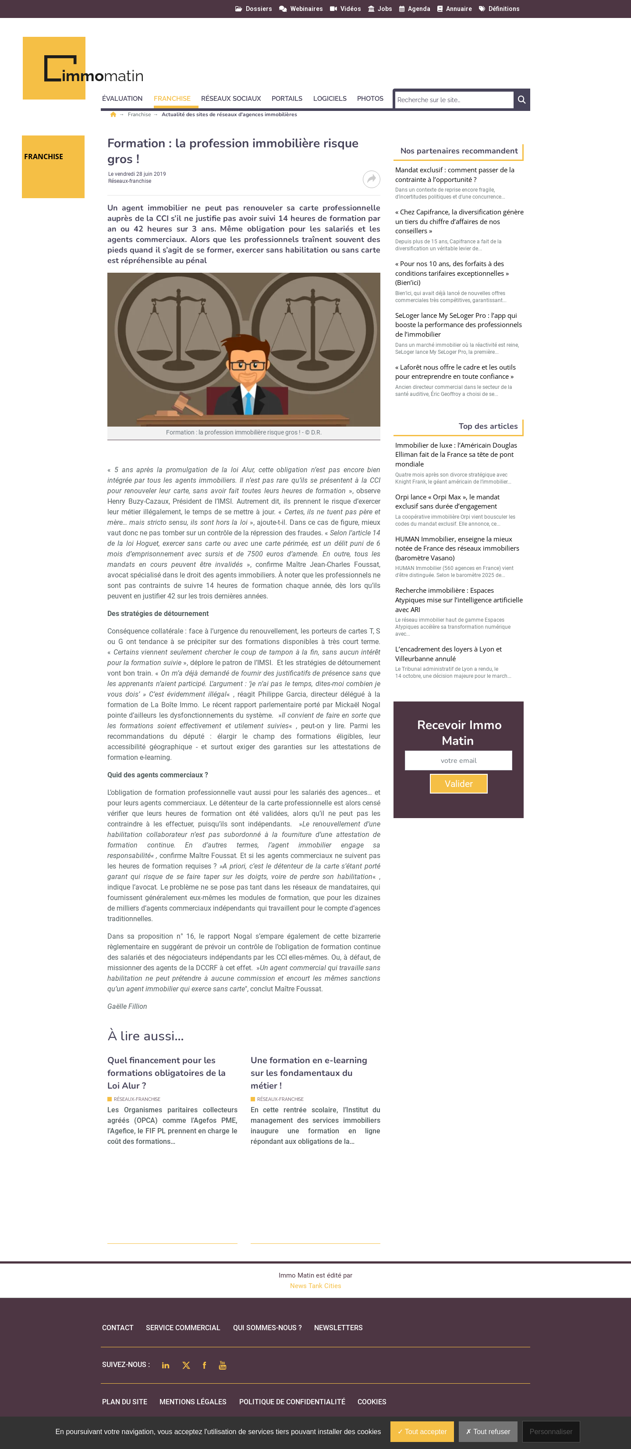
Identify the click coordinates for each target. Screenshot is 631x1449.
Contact (118, 1328)
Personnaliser (551, 1431)
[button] (126, 97)
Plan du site (124, 1402)
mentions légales (193, 1402)
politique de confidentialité (292, 1402)
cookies (372, 1402)
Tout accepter (422, 1431)
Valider (459, 784)
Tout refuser (488, 1431)
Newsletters (338, 1328)
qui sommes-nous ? (267, 1328)
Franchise (140, 114)
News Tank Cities (315, 1286)
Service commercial (183, 1328)
